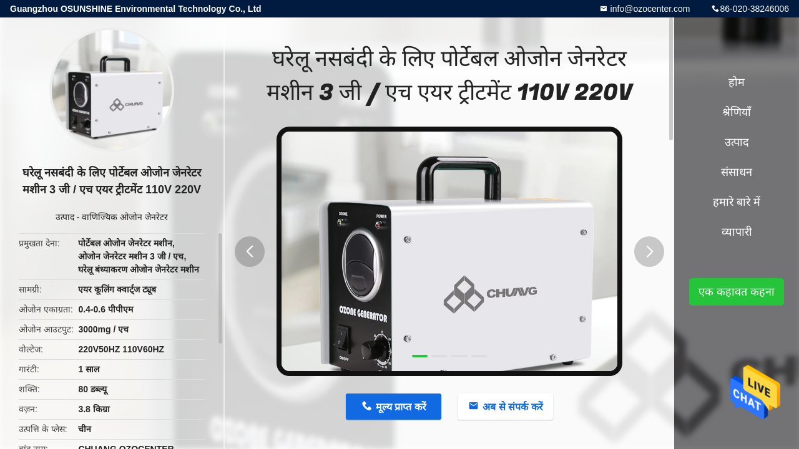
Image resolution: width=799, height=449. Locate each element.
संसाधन (736, 172)
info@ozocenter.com (649, 9)
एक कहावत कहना (737, 292)
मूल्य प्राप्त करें (401, 407)
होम (736, 82)
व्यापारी (737, 232)
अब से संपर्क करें (512, 407)
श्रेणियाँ (736, 112)
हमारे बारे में (736, 202)
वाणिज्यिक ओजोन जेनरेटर (125, 217)
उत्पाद (65, 217)
